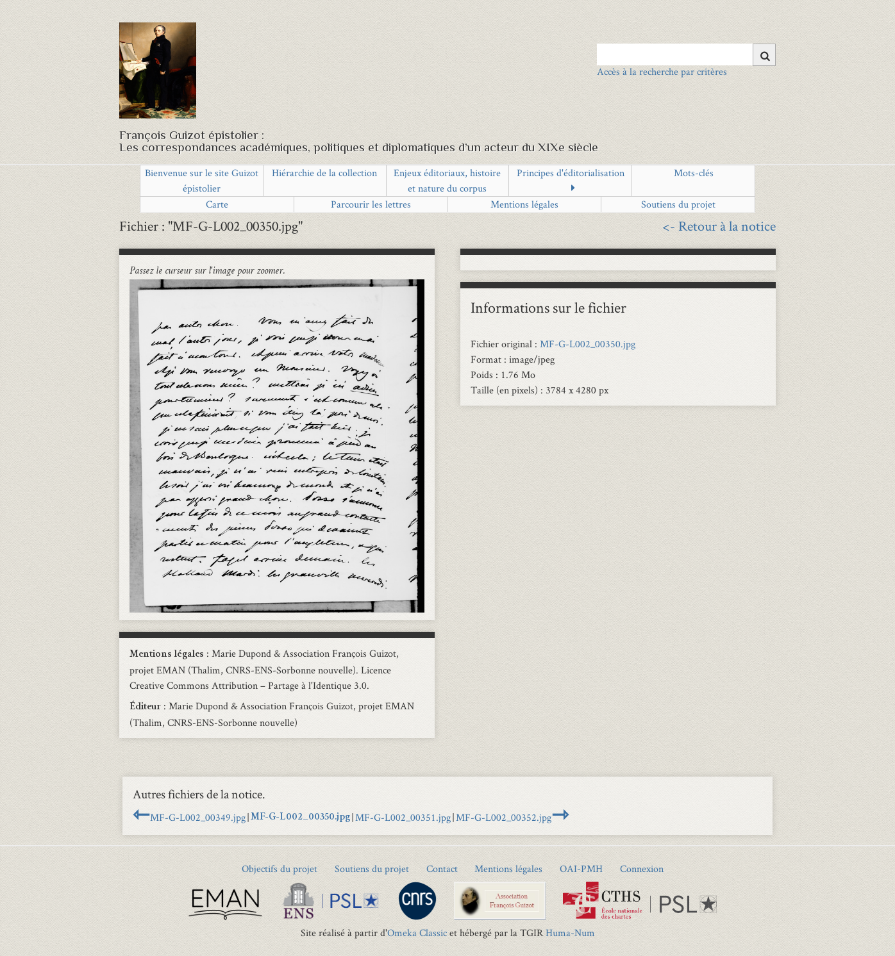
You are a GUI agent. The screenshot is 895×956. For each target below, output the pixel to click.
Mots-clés (694, 172)
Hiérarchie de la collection (324, 172)
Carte (217, 204)
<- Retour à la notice (719, 226)
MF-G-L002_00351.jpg (403, 817)
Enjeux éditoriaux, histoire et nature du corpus (447, 180)
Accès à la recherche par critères (662, 71)
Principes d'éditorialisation (570, 172)
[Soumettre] (764, 55)
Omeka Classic (417, 932)
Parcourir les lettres (371, 204)
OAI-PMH (581, 868)
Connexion (642, 868)
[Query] (686, 54)
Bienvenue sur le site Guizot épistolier (201, 180)
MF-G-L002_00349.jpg (198, 817)
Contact (442, 868)
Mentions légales (524, 204)
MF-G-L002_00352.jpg (503, 817)
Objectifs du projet (279, 868)
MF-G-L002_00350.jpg (587, 343)
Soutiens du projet (678, 204)
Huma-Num (570, 932)
